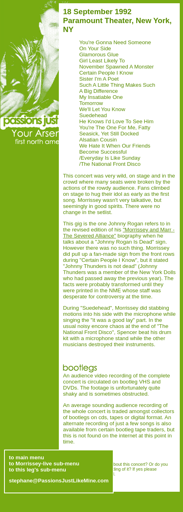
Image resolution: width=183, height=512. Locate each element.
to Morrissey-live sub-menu (44, 462)
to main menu (26, 456)
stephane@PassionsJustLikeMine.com (59, 479)
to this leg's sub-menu (37, 468)
